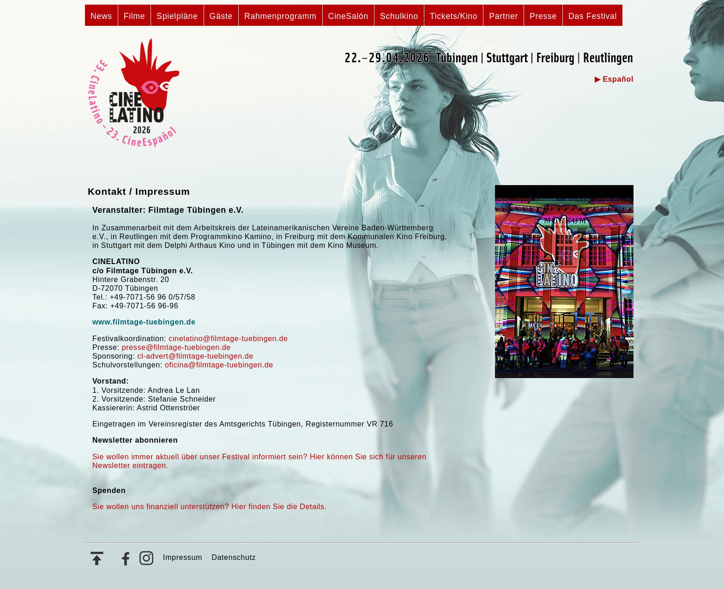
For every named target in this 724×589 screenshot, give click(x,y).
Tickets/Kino (454, 16)
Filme (134, 16)
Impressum (182, 557)
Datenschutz (233, 557)
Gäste (221, 16)
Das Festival (592, 16)
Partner (503, 16)
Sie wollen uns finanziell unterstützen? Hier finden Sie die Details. (209, 507)
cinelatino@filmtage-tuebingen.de (228, 339)
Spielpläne (177, 16)
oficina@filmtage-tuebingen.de (219, 365)
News (101, 16)
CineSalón (348, 16)
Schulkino (399, 16)
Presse (543, 16)
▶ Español (614, 79)
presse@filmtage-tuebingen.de (176, 347)
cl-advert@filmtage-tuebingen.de (195, 356)
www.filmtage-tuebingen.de (143, 322)
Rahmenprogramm (280, 16)
